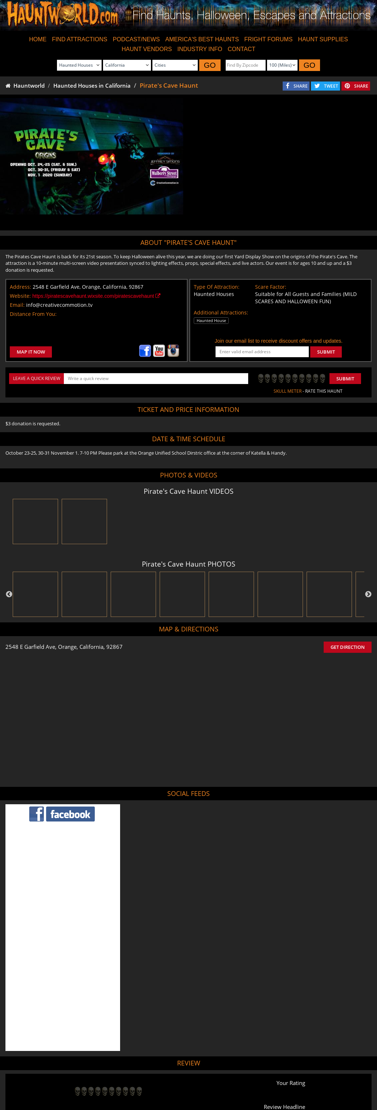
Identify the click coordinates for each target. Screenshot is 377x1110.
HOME (37, 39)
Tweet (170, 1067)
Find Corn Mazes (223, 1084)
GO (210, 65)
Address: (20, 286)
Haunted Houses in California (92, 85)
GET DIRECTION (348, 647)
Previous (9, 594)
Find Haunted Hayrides (124, 1084)
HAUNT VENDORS (147, 49)
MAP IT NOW (31, 352)
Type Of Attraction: (216, 286)
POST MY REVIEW (97, 1035)
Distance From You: (33, 313)
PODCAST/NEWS (136, 39)
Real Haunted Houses (269, 1084)
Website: (20, 295)
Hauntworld (25, 85)
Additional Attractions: (221, 312)
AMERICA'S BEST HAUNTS (202, 39)
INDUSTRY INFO (199, 49)
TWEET (331, 86)
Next (368, 594)
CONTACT (241, 49)
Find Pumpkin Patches (177, 1084)
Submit (345, 378)
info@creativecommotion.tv (59, 304)
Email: (17, 304)
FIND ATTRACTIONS (79, 39)
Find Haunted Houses (72, 1084)
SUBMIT (326, 352)
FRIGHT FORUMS (268, 39)
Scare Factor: (270, 286)
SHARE (301, 86)
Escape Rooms (312, 1084)
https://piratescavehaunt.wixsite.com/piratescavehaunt (96, 296)
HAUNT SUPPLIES (323, 39)
